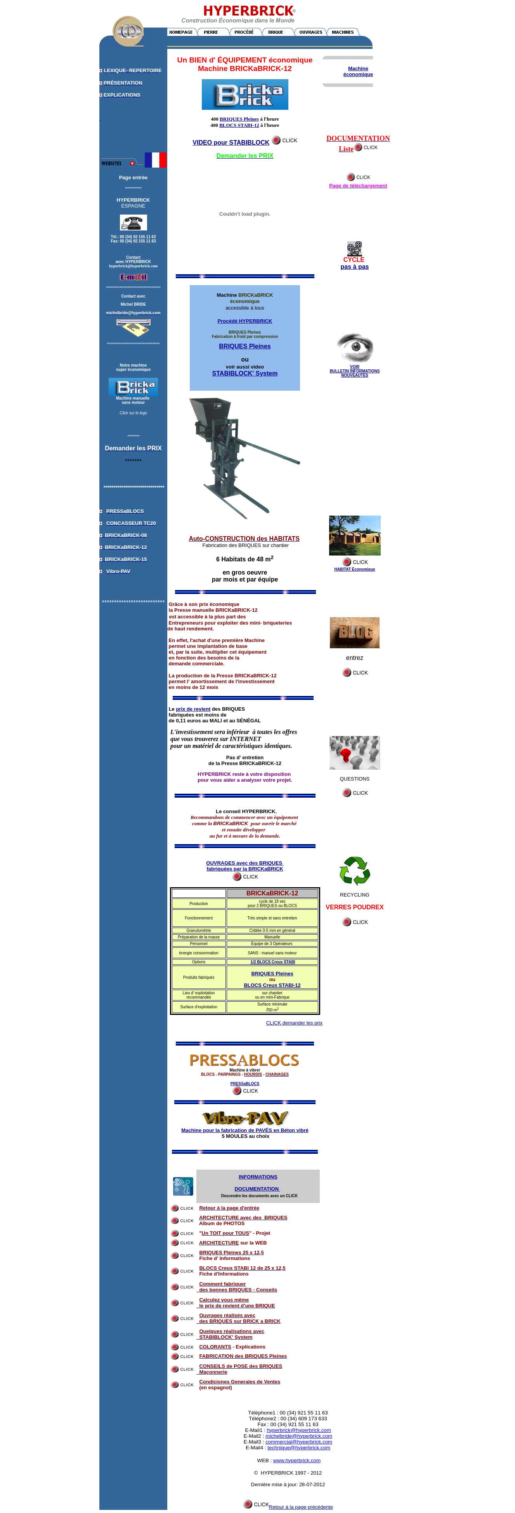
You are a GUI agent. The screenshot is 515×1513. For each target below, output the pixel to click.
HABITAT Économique (354, 569)
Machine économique (358, 71)
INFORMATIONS (258, 1177)
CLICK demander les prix (294, 1023)
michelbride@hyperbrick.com (298, 1436)
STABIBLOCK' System (245, 373)
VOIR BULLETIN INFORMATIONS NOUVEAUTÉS (355, 371)
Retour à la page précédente (288, 1507)
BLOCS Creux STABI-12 (272, 985)
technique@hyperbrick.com (298, 1448)
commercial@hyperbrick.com (298, 1442)
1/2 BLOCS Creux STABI (273, 962)
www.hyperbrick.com (297, 1460)
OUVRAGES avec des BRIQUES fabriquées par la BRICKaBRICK (244, 866)
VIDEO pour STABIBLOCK (230, 142)
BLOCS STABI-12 (239, 125)
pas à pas (355, 266)
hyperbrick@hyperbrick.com (299, 1430)
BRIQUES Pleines (239, 119)
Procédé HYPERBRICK (245, 321)
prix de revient (193, 709)
